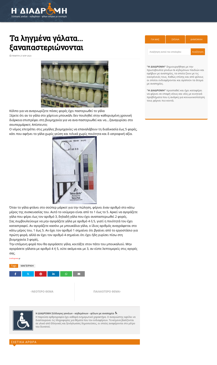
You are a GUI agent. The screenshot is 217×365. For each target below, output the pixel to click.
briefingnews (13, 258)
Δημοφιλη (196, 39)
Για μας (155, 39)
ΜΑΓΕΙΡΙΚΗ (27, 265)
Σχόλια (175, 39)
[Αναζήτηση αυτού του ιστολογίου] (169, 51)
